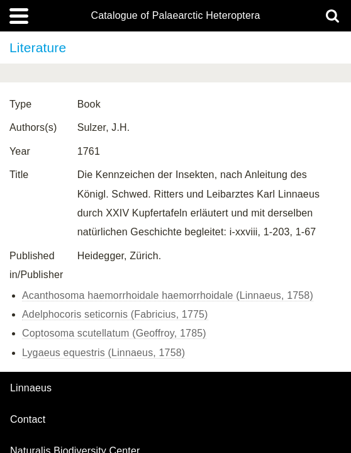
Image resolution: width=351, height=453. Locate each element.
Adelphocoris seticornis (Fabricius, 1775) (115, 314)
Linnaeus (31, 388)
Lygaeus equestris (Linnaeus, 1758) (103, 352)
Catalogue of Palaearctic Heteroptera (175, 16)
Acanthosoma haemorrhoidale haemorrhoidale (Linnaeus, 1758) (167, 295)
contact (27, 419)
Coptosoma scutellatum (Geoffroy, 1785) (114, 333)
